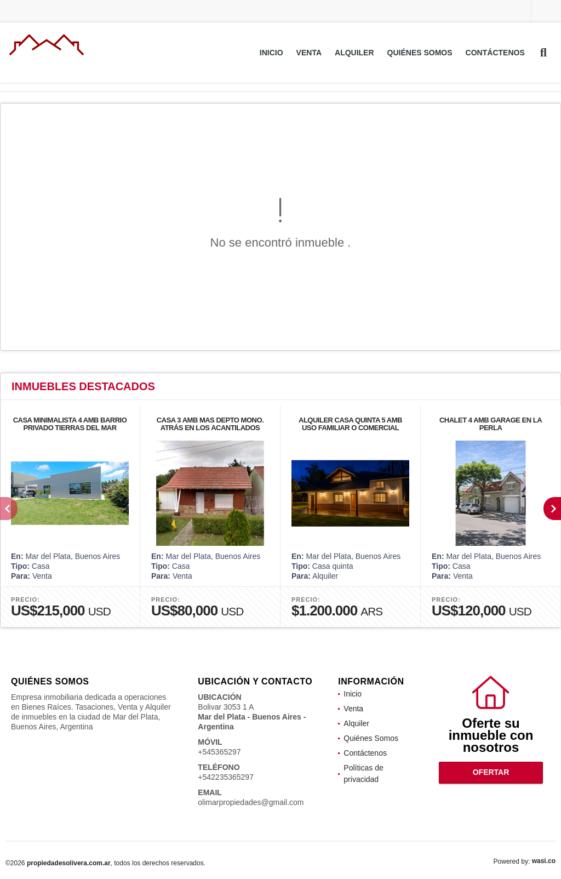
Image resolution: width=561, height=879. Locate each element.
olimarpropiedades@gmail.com (251, 802)
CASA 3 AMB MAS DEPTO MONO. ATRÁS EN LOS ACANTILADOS (210, 424)
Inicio (271, 52)
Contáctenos (495, 52)
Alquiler (354, 52)
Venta (309, 52)
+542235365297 (226, 777)
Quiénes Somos (420, 52)
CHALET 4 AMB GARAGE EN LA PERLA (490, 424)
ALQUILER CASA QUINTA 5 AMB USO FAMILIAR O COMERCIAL (350, 424)
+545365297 (219, 751)
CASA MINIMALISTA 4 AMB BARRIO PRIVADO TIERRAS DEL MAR (70, 424)
